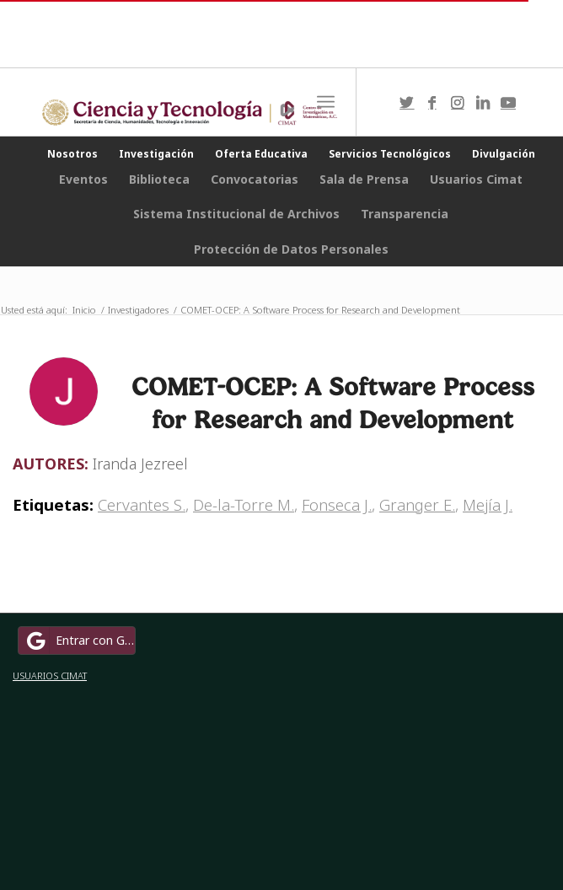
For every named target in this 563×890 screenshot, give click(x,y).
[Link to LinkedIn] (483, 102)
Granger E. (417, 504)
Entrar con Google (79, 640)
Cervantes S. (141, 504)
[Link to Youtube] (508, 102)
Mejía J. (487, 504)
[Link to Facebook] (432, 102)
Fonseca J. (337, 504)
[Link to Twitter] (407, 102)
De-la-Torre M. (243, 504)
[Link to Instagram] (457, 102)
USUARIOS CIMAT (50, 675)
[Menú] (326, 102)
